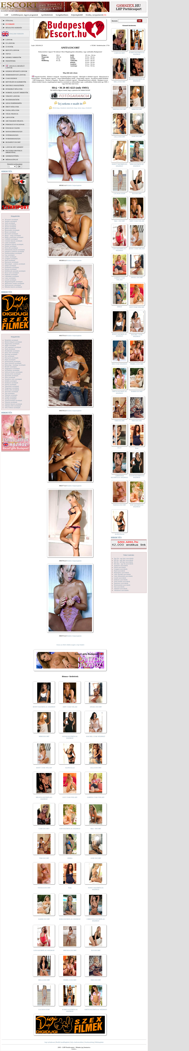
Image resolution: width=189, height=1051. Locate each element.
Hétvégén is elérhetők (16, 82)
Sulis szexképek (10, 377)
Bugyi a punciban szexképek (14, 237)
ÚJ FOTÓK (9, 47)
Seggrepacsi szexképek (12, 368)
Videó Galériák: (128, 555)
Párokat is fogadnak (15, 124)
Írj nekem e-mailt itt (70, 103)
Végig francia (12, 114)
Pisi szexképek (9, 356)
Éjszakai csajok (13, 128)
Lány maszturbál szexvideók (123, 576)
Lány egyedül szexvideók (122, 574)
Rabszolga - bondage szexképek (15, 365)
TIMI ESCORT (44, 858)
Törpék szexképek (11, 397)
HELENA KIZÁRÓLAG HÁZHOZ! (44, 798)
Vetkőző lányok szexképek (13, 404)
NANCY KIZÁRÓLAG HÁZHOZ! (96, 888)
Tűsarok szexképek (11, 402)
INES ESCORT (96, 980)
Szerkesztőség (89, 1042)
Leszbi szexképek (10, 280)
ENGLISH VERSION (16, 34)
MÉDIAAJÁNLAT (12, 159)
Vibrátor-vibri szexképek (13, 406)
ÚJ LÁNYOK (10, 43)
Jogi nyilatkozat (49, 1042)
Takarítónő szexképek (12, 386)
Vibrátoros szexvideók (121, 590)
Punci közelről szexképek (13, 363)
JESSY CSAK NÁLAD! (44, 768)
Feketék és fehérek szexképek (14, 251)
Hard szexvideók (119, 571)
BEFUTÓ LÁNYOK (12, 50)
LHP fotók (10, 117)
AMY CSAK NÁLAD (70, 707)
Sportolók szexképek (11, 375)
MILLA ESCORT (44, 980)
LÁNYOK (9, 39)
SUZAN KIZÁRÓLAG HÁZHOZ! (70, 737)
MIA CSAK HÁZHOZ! (119, 364)
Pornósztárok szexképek (13, 361)
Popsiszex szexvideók (121, 583)
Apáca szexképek (10, 225)
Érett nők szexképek (11, 248)
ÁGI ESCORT (96, 950)
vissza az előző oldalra (63, 645)
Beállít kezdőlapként (62, 1042)
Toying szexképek (11, 399)
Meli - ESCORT (96, 828)
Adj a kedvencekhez (77, 1042)
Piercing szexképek (11, 354)
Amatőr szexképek (11, 221)
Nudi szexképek (10, 349)
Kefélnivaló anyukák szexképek (15, 271)
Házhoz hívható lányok (16, 71)
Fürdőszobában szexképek (13, 253)
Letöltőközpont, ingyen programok (24, 15)
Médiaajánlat (99, 1042)
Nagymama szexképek (12, 344)
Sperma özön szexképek (12, 374)
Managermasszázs (14, 131)
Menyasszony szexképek (13, 285)
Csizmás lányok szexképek (13, 241)
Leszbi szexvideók (120, 578)
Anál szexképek (10, 223)
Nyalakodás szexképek (12, 351)
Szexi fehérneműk (14, 103)
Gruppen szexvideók (120, 569)
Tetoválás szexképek (11, 391)
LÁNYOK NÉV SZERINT (14, 147)
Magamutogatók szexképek (14, 281)
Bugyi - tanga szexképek (13, 235)
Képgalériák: (15, 216)
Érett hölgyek (12, 107)
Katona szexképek (11, 269)
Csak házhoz (11, 78)
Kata (69, 888)
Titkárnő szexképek (11, 395)
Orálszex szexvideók (120, 580)
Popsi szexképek (10, 359)
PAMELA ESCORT (69, 980)
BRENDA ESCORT (69, 950)
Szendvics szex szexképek (13, 379)
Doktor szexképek (11, 246)
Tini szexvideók (119, 587)
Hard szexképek (10, 260)
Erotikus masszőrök (15, 85)
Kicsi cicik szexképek (12, 273)
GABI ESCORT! (44, 828)
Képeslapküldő (77, 15)
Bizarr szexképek (10, 232)
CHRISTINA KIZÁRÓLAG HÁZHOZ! (96, 920)
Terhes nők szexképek (12, 390)
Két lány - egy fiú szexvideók (123, 564)
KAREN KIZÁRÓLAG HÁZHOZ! (70, 1010)
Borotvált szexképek (11, 234)
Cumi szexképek (10, 242)
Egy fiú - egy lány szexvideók (123, 558)
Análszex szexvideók (121, 565)
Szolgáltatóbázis (62, 15)
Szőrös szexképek (10, 384)
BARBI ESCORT (44, 919)
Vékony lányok (13, 96)
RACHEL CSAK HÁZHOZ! (95, 736)
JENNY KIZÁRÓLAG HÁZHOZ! (44, 707)
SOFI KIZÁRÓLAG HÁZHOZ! (69, 828)
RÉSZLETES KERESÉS (14, 28)
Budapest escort (13, 142)
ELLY (120, 448)
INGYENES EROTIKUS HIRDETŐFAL (14, 151)
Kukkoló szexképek (11, 274)
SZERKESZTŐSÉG (12, 156)
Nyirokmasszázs (13, 139)
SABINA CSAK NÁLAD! (95, 797)
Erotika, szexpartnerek (94, 15)
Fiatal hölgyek (12, 110)
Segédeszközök (12, 100)
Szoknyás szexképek (11, 383)
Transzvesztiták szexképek (13, 400)
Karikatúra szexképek (12, 267)
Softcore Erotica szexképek (13, 372)
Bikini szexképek (10, 228)
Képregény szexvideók (121, 572)
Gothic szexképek (10, 257)
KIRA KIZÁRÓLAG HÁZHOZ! (70, 919)
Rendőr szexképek (11, 367)
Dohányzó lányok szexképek (14, 244)
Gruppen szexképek (11, 258)
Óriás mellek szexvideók (122, 581)
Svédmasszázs (12, 135)
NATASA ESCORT (44, 888)
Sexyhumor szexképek (12, 370)
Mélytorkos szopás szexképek (14, 283)
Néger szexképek (10, 345)
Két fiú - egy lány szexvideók (123, 560)
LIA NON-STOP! (44, 1009)
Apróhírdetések (47, 15)
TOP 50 (8, 54)
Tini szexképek (10, 393)
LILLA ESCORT (95, 768)
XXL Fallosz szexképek (12, 407)
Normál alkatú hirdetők (17, 92)
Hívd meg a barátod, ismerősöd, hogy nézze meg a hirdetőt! (70, 108)
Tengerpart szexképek (12, 388)
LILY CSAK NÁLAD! (69, 797)
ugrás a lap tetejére (78, 645)
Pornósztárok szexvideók (122, 585)
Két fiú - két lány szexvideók (123, 562)
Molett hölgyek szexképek (13, 342)
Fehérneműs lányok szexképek (15, 250)
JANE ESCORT (96, 858)
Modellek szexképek (11, 340)
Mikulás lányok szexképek (13, 287)
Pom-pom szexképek (11, 358)
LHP (6, 15)
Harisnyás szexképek (11, 262)
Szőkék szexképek (11, 381)
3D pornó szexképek (11, 219)
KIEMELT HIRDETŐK (13, 57)
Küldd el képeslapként (74, 185)
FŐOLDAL (9, 20)
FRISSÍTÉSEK (11, 61)
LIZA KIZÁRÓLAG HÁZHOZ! (44, 950)
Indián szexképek (10, 265)
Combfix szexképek (11, 239)
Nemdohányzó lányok (16, 75)
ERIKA (69, 858)
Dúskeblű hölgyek (14, 89)
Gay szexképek (10, 255)
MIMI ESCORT (44, 736)
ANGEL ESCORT (96, 707)
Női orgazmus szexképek (13, 347)
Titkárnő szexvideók (120, 588)
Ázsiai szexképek (10, 226)
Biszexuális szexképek (12, 230)
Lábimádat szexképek (12, 276)
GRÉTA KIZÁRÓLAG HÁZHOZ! (95, 1009)
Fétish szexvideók (120, 567)
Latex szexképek (10, 278)
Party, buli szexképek (12, 352)
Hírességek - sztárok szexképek (15, 264)
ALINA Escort (70, 768)
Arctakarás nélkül (14, 121)
